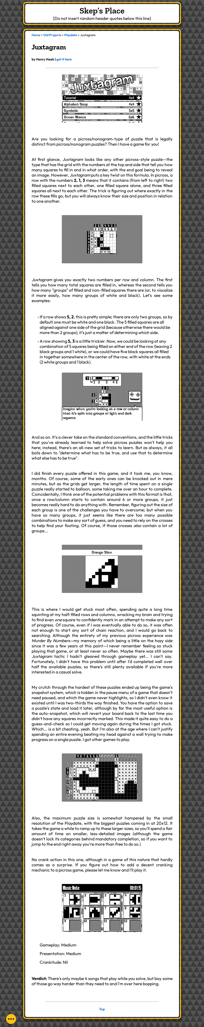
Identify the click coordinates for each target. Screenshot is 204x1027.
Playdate (70, 35)
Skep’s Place (102, 10)
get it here (64, 59)
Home (36, 35)
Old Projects (52, 35)
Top (102, 1009)
